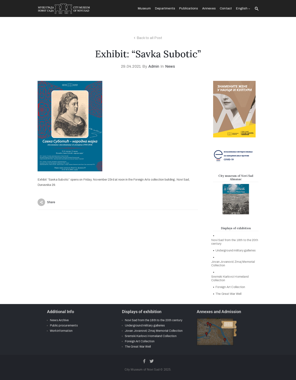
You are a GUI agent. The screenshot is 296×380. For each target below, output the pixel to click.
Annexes (209, 8)
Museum (144, 8)
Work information (61, 330)
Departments (165, 8)
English (243, 8)
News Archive (59, 320)
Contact (226, 8)
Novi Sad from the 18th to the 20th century (234, 241)
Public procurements (64, 325)
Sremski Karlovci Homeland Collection (230, 278)
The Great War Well (228, 293)
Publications (188, 8)
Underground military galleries (235, 250)
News (170, 66)
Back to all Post (149, 38)
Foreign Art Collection (230, 287)
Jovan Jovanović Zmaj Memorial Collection (233, 263)
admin (153, 66)
